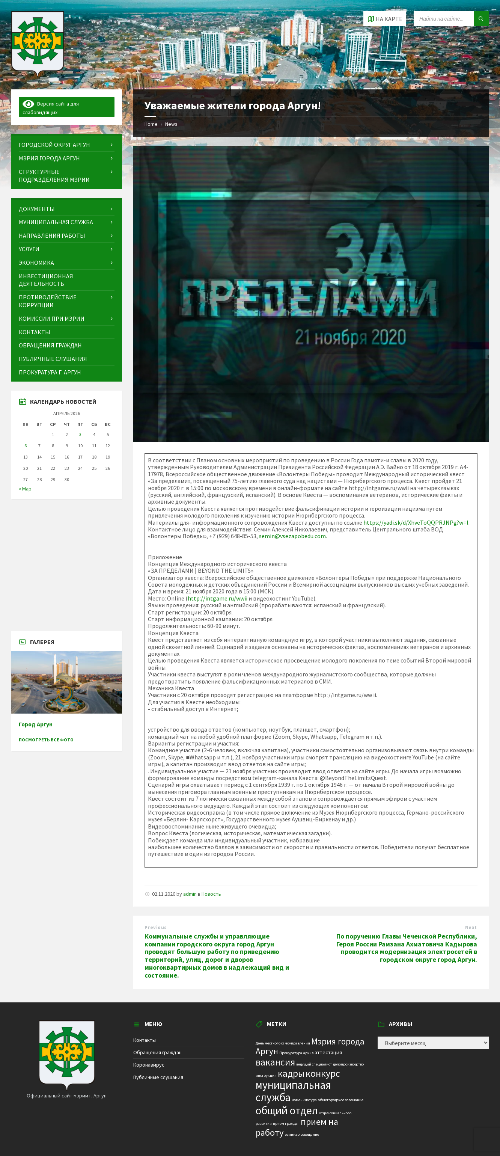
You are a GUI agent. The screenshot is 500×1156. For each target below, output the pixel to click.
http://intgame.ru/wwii (217, 598)
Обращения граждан (157, 1052)
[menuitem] (66, 144)
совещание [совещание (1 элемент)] (310, 1134)
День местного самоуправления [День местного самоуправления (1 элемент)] (283, 1043)
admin (190, 893)
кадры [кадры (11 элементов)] (291, 1073)
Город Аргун (36, 724)
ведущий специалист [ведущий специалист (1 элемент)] (314, 1064)
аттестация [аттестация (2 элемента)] (328, 1052)
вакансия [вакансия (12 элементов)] (275, 1062)
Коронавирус (148, 1064)
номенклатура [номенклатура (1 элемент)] (304, 1099)
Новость (211, 893)
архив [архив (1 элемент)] (308, 1052)
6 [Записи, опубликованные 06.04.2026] (25, 445)
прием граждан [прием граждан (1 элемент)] (286, 1123)
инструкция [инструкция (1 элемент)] (266, 1075)
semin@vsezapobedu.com (292, 536)
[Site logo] (37, 74)
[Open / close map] (384, 18)
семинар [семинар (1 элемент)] (292, 1134)
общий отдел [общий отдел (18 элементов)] (287, 1110)
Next (471, 927)
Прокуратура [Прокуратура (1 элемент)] (290, 1052)
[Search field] (451, 18)
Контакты (144, 1040)
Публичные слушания (158, 1077)
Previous (156, 927)
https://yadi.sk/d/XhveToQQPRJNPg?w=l (415, 522)
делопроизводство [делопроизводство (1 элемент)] (348, 1064)
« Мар (25, 488)
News (171, 124)
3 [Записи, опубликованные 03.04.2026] (80, 434)
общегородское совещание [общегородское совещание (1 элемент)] (340, 1099)
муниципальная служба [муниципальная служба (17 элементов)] (293, 1091)
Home (151, 124)
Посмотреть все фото (46, 739)
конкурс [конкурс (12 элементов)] (323, 1073)
